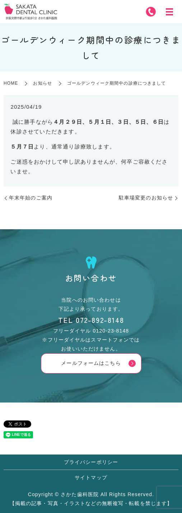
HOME (11, 83)
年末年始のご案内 (30, 198)
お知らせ (42, 83)
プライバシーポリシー (91, 462)
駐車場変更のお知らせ (146, 198)
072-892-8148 (100, 320)
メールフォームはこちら (91, 363)
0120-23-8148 (111, 331)
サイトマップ (91, 477)
